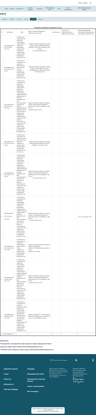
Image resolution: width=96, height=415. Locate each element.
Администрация (11, 369)
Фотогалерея (32, 391)
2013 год (33, 19)
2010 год (12, 19)
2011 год (19, 19)
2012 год (26, 19)
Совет (6, 9)
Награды (39, 9)
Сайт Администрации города (84, 8)
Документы (20, 9)
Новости (12, 9)
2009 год (4, 19)
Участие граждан (30, 8)
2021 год (40, 19)
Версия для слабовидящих (58, 360)
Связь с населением (68, 8)
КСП (59, 9)
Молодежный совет (50, 8)
